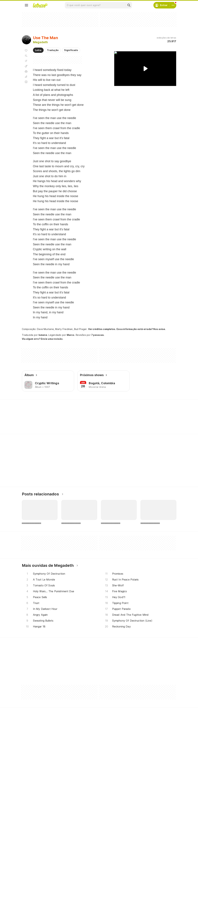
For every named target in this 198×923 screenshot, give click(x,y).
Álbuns (29, 897)
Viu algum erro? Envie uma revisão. (42, 339)
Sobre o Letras (139, 897)
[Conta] (173, 5)
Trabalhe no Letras (142, 902)
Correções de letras (90, 902)
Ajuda (134, 885)
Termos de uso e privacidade (147, 891)
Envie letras (85, 897)
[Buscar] (129, 5)
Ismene (43, 335)
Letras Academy (99, 405)
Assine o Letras (87, 908)
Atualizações (33, 908)
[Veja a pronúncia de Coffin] (98, 421)
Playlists (30, 902)
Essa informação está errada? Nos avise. (141, 329)
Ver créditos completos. (102, 329)
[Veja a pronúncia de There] (30, 421)
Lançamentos (33, 914)
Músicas (30, 885)
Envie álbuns (86, 891)
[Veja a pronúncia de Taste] (47, 421)
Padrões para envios (142, 908)
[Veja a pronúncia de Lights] (80, 421)
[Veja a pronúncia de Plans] (63, 421)
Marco (70, 335)
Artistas (30, 891)
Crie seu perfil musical (91, 885)
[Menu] (26, 5)
